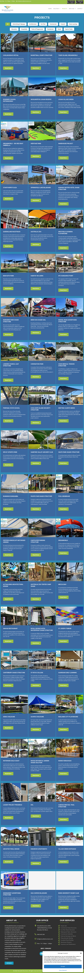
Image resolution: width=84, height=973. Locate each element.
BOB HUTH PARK (8, 276)
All (7, 24)
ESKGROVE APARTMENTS (39, 849)
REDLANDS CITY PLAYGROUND (68, 717)
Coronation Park (37, 364)
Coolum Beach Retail (11, 55)
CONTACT (79, 8)
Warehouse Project (65, 143)
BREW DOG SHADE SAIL (38, 320)
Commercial (53, 24)
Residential (50, 29)
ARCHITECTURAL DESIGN (11, 849)
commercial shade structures (17, 932)
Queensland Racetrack (11, 231)
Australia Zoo (36, 231)
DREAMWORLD (63, 540)
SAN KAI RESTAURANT (10, 628)
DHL (32, 805)
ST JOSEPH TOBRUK (64, 628)
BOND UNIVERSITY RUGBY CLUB (68, 893)
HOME (50, 8)
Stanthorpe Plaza (10, 187)
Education (14, 29)
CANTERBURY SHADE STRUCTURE (14, 672)
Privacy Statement (63, 970)
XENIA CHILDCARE (9, 717)
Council (63, 24)
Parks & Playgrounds (37, 29)
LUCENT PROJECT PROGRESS (12, 805)
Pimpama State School (11, 408)
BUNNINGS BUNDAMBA (10, 496)
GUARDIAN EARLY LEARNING (67, 672)
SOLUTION (56, 8)
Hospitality (24, 29)
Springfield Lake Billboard (41, 187)
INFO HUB (72, 8)
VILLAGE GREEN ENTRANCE (67, 849)
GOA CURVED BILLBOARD (39, 893)
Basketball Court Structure (41, 55)
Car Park (43, 24)
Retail (59, 29)
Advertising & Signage (19, 24)
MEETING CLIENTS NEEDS (66, 408)
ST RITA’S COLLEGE (37, 672)
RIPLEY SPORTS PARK (10, 452)
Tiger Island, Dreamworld (67, 55)
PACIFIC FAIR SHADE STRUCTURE (41, 496)
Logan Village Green (65, 99)
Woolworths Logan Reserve (41, 99)
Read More (8, 68)
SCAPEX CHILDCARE (37, 717)
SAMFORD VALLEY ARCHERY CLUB (42, 452)
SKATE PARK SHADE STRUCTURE (68, 452)
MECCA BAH (62, 584)
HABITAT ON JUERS (37, 276)
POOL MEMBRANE (64, 496)
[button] (81, 953)
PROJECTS (64, 8)
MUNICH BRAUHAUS (64, 761)
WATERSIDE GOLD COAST (11, 761)
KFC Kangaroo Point (65, 276)
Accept (63, 966)
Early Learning (73, 24)
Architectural (32, 24)
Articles (41, 971)
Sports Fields (69, 29)
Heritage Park (36, 143)
